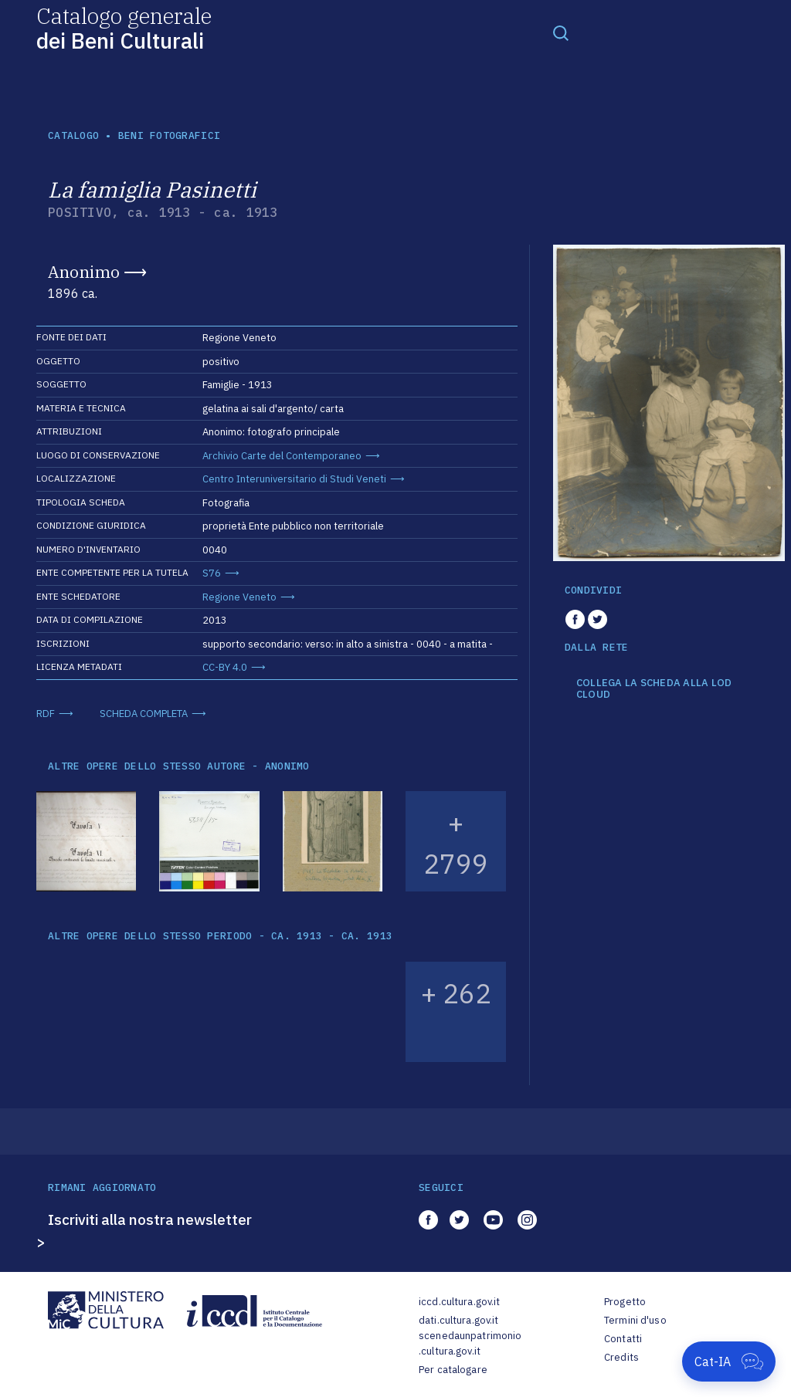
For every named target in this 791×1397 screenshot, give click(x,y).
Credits (621, 1357)
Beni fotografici (169, 135)
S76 (211, 573)
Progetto (625, 1301)
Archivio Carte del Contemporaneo (282, 455)
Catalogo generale (124, 27)
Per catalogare (453, 1369)
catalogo (73, 135)
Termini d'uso (635, 1320)
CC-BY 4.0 (224, 667)
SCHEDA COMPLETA (144, 713)
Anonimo (84, 271)
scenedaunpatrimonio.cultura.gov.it (470, 1343)
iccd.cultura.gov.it (459, 1301)
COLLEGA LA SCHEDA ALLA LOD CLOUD (654, 689)
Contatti (623, 1338)
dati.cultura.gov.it (458, 1320)
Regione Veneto (239, 597)
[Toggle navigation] (560, 32)
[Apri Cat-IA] (729, 1361)
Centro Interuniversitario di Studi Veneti (294, 478)
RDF (45, 713)
